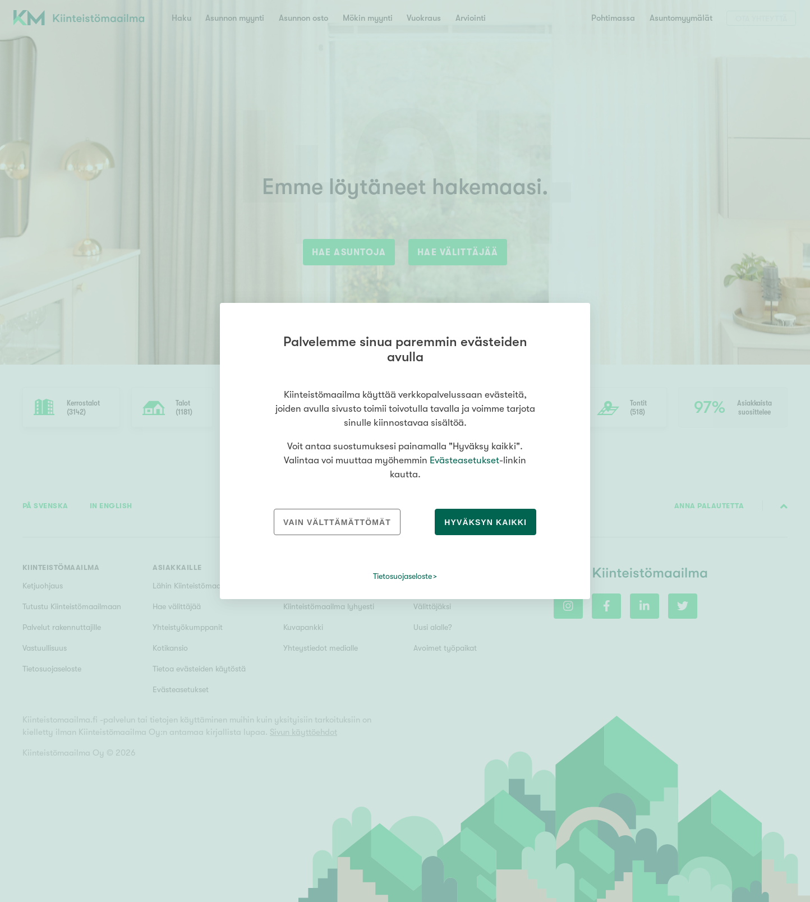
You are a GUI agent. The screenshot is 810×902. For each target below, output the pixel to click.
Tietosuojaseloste (402, 576)
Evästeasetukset (464, 460)
